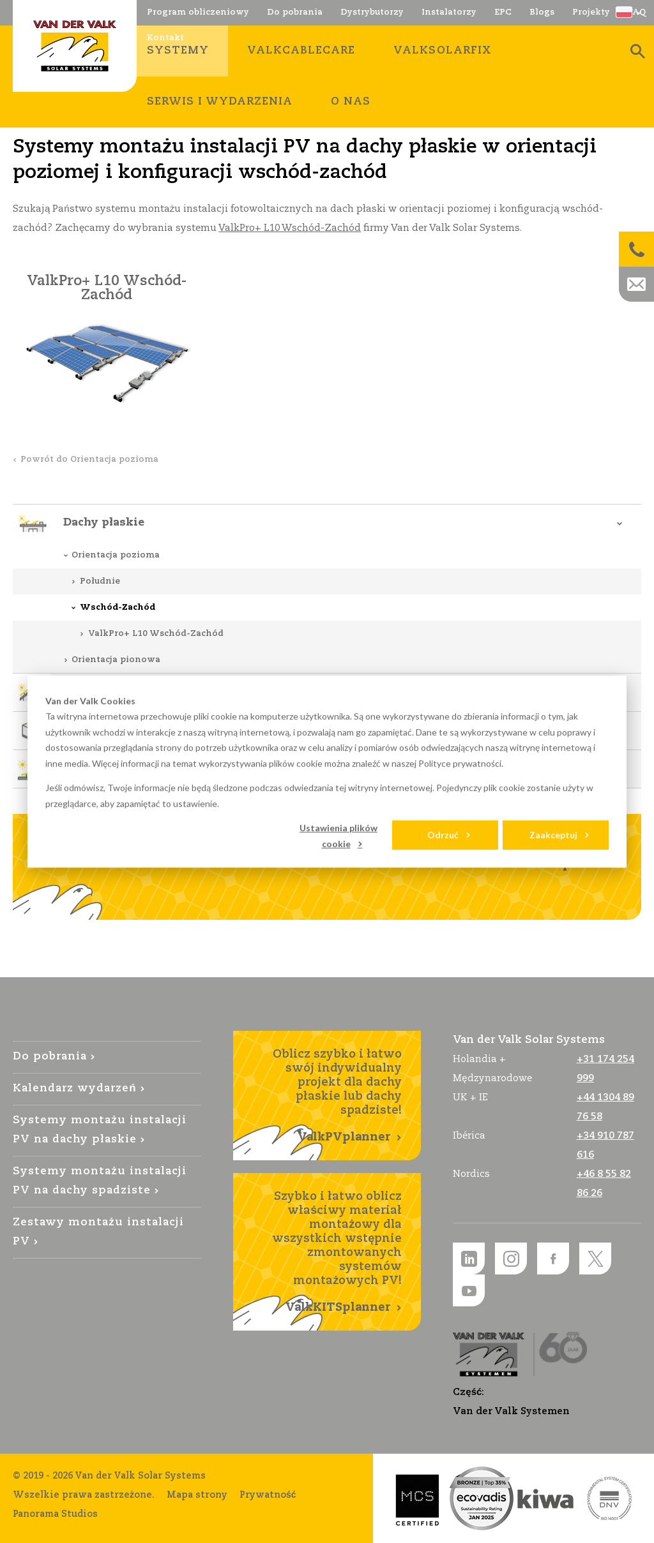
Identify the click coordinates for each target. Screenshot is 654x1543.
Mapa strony (197, 1495)
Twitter (595, 1258)
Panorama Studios (55, 1514)
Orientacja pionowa (116, 660)
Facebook (553, 1258)
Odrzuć (443, 834)
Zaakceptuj (553, 834)
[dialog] (327, 772)
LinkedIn (469, 1258)
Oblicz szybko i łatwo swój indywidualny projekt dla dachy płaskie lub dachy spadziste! (327, 1096)
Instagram (511, 1258)
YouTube (469, 1290)
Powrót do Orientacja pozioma (89, 459)
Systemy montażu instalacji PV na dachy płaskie (99, 1130)
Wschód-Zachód (117, 607)
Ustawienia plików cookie (338, 835)
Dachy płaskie (103, 522)
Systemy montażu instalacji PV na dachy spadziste (99, 1181)
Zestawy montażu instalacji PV (98, 1232)
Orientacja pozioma (116, 555)
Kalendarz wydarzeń (75, 1088)
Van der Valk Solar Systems (75, 46)
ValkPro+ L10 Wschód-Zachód (289, 228)
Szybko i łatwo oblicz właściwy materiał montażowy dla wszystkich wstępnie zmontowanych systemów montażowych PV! (327, 1253)
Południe (100, 581)
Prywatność (268, 1495)
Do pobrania (50, 1056)
